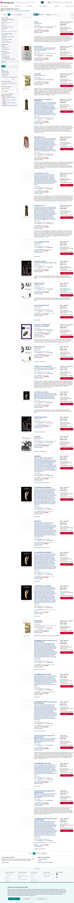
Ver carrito (7, 882)
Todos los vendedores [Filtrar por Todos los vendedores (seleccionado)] (7, 95)
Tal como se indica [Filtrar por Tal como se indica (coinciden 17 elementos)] (6, 42)
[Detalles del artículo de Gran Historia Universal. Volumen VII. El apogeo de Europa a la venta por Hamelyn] (26, 739)
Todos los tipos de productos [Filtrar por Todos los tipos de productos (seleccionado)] (7, 19)
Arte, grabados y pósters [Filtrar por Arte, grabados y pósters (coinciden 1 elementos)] (7, 26)
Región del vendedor (5, 88)
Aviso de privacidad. (32, 895)
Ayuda (71, 2)
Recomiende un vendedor (22, 879)
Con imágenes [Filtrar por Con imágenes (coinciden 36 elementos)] (5, 57)
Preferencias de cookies (13, 894)
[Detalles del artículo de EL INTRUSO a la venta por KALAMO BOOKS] (26, 443)
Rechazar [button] (27, 898)
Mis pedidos (7, 880)
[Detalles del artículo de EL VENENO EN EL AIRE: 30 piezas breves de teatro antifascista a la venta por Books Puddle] (26, 822)
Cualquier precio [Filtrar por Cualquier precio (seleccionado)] (5, 71)
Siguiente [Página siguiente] (19, 14)
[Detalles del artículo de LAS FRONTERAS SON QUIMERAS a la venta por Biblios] (26, 559)
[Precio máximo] (9, 79)
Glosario (39, 860)
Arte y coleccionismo (43, 6)
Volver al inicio (37, 868)
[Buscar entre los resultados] (46, 17)
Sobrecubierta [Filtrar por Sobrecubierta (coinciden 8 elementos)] (5, 55)
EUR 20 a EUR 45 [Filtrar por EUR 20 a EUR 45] (5, 74)
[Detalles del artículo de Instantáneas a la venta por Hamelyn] (26, 80)
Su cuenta (60, 2)
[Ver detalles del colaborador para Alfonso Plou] (43, 683)
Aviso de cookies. (46, 894)
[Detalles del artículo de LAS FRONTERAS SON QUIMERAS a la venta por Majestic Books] (26, 494)
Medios (32, 876)
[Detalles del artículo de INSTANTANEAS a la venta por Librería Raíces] (26, 627)
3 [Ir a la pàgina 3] (14, 14)
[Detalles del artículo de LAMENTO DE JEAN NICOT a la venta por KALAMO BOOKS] (26, 423)
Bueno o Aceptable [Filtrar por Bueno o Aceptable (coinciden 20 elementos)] (6, 39)
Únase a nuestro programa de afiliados (23, 877)
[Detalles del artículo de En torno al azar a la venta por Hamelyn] (26, 53)
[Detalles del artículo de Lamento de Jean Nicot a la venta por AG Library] (26, 268)
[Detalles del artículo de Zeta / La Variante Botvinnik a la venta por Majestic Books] (26, 245)
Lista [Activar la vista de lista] (36, 14)
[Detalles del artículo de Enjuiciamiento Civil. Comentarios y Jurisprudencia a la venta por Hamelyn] (26, 104)
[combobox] (28, 2)
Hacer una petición (5, 862)
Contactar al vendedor (38, 32)
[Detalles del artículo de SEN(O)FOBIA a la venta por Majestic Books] (26, 524)
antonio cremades (9, 10)
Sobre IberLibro (33, 874)
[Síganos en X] (57, 877)
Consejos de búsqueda (42, 859)
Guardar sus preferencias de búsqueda (45, 862)
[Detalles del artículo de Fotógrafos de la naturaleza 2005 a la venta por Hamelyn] (26, 370)
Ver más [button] (65, 41)
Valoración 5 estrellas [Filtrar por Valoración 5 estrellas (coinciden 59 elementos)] (10, 105)
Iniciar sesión (55, 2)
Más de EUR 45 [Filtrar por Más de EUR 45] (4, 75)
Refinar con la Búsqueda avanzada (22, 10)
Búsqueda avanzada (4, 6)
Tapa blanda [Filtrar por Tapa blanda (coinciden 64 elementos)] (5, 49)
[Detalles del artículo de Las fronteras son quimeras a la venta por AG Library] (26, 395)
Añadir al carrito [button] (66, 34)
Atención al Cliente (46, 876)
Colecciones (17, 6)
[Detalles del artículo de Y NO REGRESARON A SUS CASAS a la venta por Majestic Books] (26, 767)
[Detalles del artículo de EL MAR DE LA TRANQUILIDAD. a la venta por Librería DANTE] (26, 331)
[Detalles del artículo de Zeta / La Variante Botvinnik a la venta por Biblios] (26, 309)
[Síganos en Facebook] (57, 874)
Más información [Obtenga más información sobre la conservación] (9, 33)
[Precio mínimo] (3, 79)
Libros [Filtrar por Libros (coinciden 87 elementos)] (4, 20)
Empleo (32, 878)
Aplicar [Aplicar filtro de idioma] (3, 66)
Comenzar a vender (69, 6)
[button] (72, 17)
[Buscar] (42, 2)
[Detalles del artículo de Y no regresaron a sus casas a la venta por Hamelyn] (26, 176)
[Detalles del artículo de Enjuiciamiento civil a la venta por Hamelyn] (26, 142)
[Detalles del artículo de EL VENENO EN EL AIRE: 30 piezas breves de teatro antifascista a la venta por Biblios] (26, 644)
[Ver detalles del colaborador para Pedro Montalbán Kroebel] (42, 495)
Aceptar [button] (14, 898)
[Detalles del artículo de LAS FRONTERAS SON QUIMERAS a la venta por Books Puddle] (26, 592)
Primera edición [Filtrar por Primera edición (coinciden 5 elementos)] (5, 52)
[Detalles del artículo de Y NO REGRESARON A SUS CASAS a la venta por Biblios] (26, 678)
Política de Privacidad (34, 880)
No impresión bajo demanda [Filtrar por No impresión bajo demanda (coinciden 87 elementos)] (8, 58)
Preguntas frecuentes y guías (48, 874)
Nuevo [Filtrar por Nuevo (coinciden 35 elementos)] (4, 35)
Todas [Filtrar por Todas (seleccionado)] (3, 46)
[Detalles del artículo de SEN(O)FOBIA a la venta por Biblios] (26, 460)
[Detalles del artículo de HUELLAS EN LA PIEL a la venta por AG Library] (26, 290)
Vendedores (56, 6)
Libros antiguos (29, 6)
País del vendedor (5, 91)
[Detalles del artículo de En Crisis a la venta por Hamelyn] (26, 25)
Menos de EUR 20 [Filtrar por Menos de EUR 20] (5, 72)
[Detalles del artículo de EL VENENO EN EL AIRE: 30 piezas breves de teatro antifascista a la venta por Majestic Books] (26, 705)
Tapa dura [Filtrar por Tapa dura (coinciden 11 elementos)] (4, 47)
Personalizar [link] (41, 898)
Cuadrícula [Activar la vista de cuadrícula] (41, 14)
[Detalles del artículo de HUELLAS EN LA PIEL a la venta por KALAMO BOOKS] (26, 353)
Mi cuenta (7, 878)
